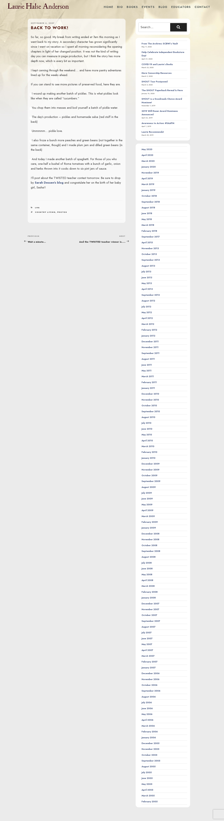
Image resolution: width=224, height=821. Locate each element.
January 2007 (149, 667)
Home (108, 7)
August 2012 (148, 300)
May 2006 (147, 714)
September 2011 (150, 353)
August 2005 (149, 766)
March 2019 (148, 184)
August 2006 (149, 696)
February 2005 (150, 801)
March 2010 (148, 446)
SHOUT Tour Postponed (155, 81)
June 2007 (147, 638)
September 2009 (151, 481)
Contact (202, 7)
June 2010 (147, 428)
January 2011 (148, 388)
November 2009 (150, 469)
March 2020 (148, 161)
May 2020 (147, 149)
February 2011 (149, 382)
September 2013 (151, 259)
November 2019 (150, 172)
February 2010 (149, 452)
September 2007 (151, 621)
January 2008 (149, 597)
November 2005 (150, 749)
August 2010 (148, 417)
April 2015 (147, 242)
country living (45, 212)
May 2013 (147, 283)
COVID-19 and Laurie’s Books (157, 64)
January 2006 (149, 737)
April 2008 (147, 580)
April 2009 (147, 510)
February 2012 (149, 329)
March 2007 (148, 655)
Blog (163, 7)
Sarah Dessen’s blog (49, 182)
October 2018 (149, 195)
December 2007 (150, 603)
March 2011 (148, 376)
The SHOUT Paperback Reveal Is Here (162, 90)
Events (148, 7)
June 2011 (147, 364)
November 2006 (150, 679)
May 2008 (147, 574)
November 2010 (150, 399)
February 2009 (150, 522)
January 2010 (148, 458)
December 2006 (151, 673)
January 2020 (149, 166)
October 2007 (149, 615)
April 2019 (147, 178)
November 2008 (150, 539)
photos (62, 212)
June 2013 (147, 277)
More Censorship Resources (157, 73)
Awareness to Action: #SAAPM (158, 123)
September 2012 (151, 295)
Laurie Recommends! (153, 131)
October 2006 (149, 685)
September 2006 (151, 690)
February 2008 (150, 591)
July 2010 (146, 423)
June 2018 (147, 213)
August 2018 (148, 207)
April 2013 (147, 289)
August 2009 (149, 487)
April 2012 (147, 318)
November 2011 (150, 347)
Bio (120, 7)
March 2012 (148, 324)
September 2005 (151, 760)
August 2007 (148, 626)
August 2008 (149, 556)
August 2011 (148, 359)
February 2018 (149, 231)
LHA (37, 207)
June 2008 (147, 568)
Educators (181, 7)
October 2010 (149, 405)
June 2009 (147, 498)
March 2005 (148, 795)
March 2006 (148, 725)
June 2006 (147, 708)
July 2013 (146, 271)
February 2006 (150, 731)
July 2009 (147, 492)
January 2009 (149, 527)
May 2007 (147, 644)
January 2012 (148, 335)
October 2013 (149, 254)
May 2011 (147, 370)
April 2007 (147, 650)
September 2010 (151, 411)
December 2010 (150, 393)
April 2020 (147, 155)
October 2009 (149, 475)
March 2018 (148, 225)
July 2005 (147, 772)
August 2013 (148, 265)
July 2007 (147, 632)
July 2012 (146, 306)
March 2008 (148, 586)
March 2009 (148, 516)
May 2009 (147, 504)
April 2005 (147, 789)
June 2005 (147, 778)
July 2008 (147, 562)
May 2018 (147, 219)
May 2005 (147, 784)
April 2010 (147, 440)
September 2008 (151, 551)
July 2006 (147, 702)
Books (132, 7)
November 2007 (150, 609)
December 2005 (150, 743)
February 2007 (149, 661)
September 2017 (151, 236)
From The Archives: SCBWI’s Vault (160, 43)
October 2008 (149, 545)
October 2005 (149, 755)
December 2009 (151, 463)
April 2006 (147, 719)
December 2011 (150, 341)
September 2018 (151, 201)
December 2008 (150, 533)
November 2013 (150, 248)
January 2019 (148, 190)
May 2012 (147, 312)
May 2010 (147, 434)
